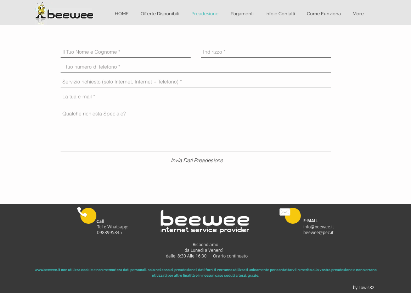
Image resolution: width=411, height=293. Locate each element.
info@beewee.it (318, 226)
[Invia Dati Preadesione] (197, 160)
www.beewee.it (47, 270)
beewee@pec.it (318, 232)
